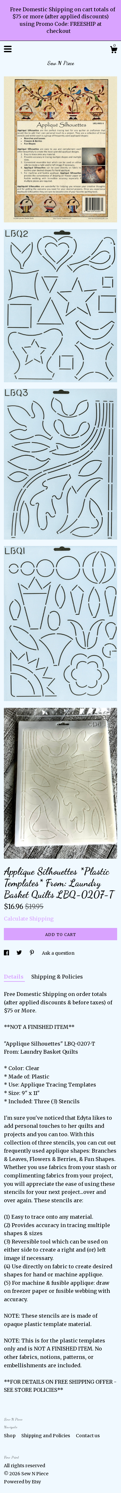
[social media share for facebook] (7, 953)
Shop (10, 1436)
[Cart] (113, 50)
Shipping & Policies (57, 976)
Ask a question (58, 953)
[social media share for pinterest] (32, 953)
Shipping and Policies (46, 1436)
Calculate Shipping (29, 918)
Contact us (88, 1436)
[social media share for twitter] (19, 953)
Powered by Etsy (22, 1482)
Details (14, 976)
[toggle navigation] (8, 49)
